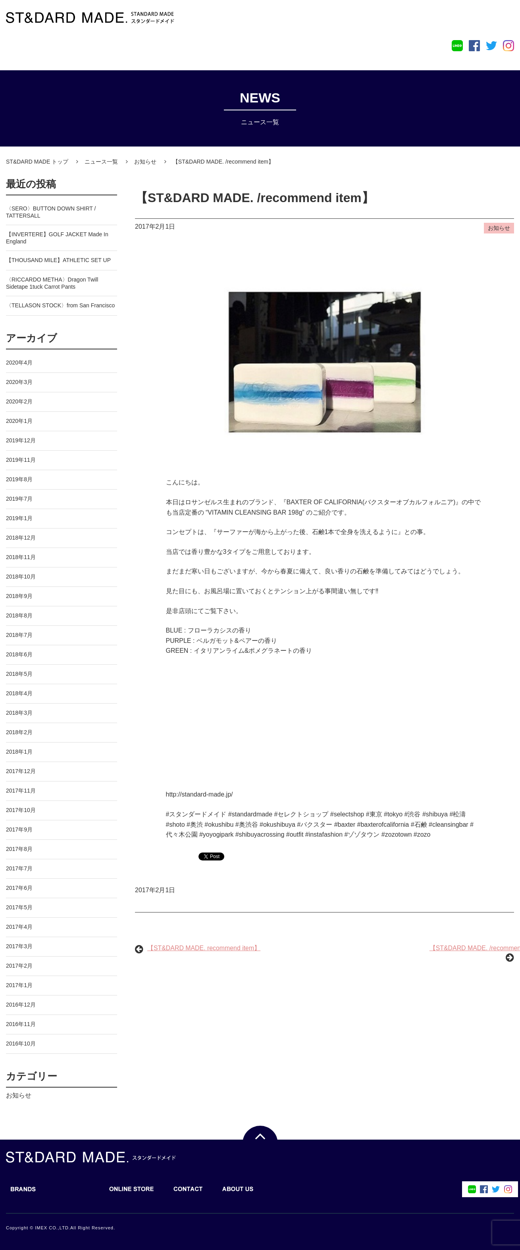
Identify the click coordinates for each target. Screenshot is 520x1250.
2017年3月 (19, 946)
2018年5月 (19, 674)
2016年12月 (21, 1004)
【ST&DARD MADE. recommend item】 (204, 948)
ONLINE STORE (127, 48)
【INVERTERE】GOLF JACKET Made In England (57, 238)
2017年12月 (21, 771)
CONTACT (184, 48)
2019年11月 (21, 460)
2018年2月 (19, 732)
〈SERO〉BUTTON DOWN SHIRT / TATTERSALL (51, 212)
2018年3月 (19, 713)
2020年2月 (19, 401)
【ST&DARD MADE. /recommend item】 (255, 198)
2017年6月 (19, 888)
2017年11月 (21, 790)
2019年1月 (19, 518)
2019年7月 (19, 499)
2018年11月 (21, 557)
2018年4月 (19, 693)
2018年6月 (19, 654)
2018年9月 (19, 596)
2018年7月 (19, 635)
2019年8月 (19, 479)
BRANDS (19, 48)
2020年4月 (19, 362)
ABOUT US (234, 48)
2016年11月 (21, 1024)
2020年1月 (19, 421)
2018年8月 (19, 615)
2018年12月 (21, 537)
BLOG (68, 48)
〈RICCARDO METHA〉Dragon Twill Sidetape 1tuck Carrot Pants (52, 283)
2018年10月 (21, 576)
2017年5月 (19, 907)
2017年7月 (19, 868)
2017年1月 (19, 985)
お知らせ (18, 1095)
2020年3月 (19, 382)
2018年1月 (19, 751)
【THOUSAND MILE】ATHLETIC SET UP (58, 260)
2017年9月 (19, 829)
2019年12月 (21, 440)
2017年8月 (19, 849)
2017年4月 (19, 927)
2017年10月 (21, 810)
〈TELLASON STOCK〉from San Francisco (60, 305)
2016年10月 (21, 1043)
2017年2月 (19, 966)
